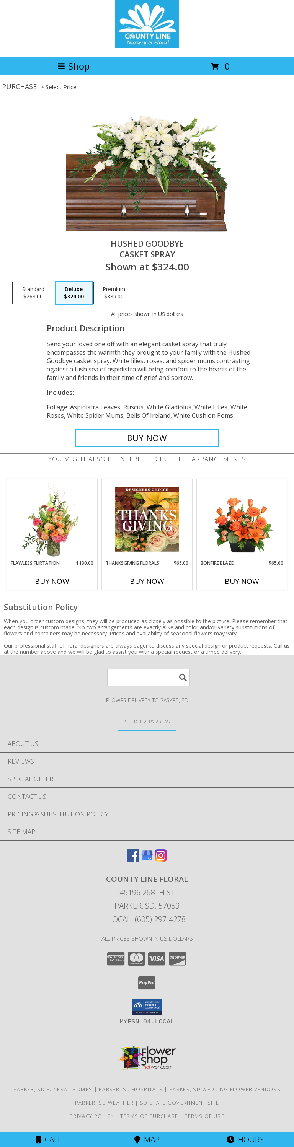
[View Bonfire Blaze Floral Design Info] (242, 519)
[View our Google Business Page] (147, 859)
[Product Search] (148, 677)
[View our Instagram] (161, 859)
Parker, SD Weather (104, 1102)
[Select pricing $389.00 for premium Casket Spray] (114, 293)
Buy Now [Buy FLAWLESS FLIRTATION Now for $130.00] (52, 581)
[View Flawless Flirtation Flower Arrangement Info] (52, 519)
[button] (147, 1007)
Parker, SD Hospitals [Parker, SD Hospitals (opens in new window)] (131, 1089)
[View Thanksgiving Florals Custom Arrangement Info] (147, 519)
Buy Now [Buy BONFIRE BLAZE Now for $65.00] (242, 581)
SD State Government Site (179, 1102)
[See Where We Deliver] (147, 721)
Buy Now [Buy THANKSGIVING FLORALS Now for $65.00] (147, 581)
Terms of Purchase (149, 1116)
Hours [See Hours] (245, 1139)
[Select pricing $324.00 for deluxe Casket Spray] (74, 293)
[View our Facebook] (133, 859)
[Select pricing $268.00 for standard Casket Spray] (33, 293)
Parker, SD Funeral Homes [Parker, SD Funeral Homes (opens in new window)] (52, 1089)
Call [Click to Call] (49, 1139)
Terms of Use (204, 1116)
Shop (73, 66)
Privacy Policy (92, 1116)
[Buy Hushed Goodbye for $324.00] (147, 438)
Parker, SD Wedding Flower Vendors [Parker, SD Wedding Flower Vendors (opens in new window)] (225, 1089)
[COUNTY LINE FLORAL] (147, 45)
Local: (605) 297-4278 (147, 919)
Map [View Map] (147, 1139)
